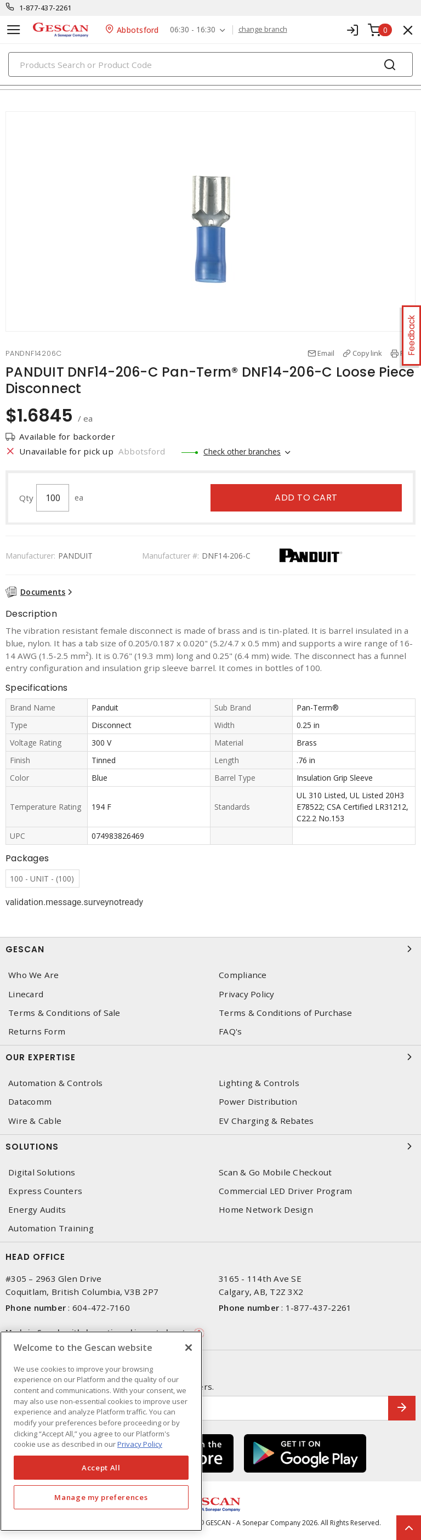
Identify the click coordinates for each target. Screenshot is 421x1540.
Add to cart (306, 497)
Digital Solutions (41, 1172)
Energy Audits (37, 1209)
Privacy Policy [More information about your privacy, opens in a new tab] (139, 1444)
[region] (101, 1431)
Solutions (210, 1146)
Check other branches (242, 451)
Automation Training (51, 1228)
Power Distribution (258, 1101)
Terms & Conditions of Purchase (285, 1013)
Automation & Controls (55, 1083)
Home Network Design (266, 1209)
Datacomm (30, 1101)
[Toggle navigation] (13, 30)
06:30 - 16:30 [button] (192, 30)
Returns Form (36, 1031)
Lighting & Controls (259, 1083)
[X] (189, 1348)
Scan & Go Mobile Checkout (275, 1172)
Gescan (210, 949)
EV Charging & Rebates (266, 1121)
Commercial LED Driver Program (285, 1191)
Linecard (25, 994)
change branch (262, 29)
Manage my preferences (100, 1497)
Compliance (243, 975)
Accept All (101, 1468)
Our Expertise (210, 1057)
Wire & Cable (34, 1121)
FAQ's (230, 1031)
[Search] (210, 64)
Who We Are (33, 975)
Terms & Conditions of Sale (64, 1013)
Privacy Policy (247, 994)
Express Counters (45, 1191)
